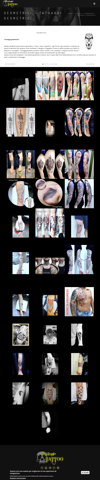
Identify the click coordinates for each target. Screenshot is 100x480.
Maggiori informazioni (18, 478)
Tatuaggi (78, 13)
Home (70, 13)
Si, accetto (85, 472)
